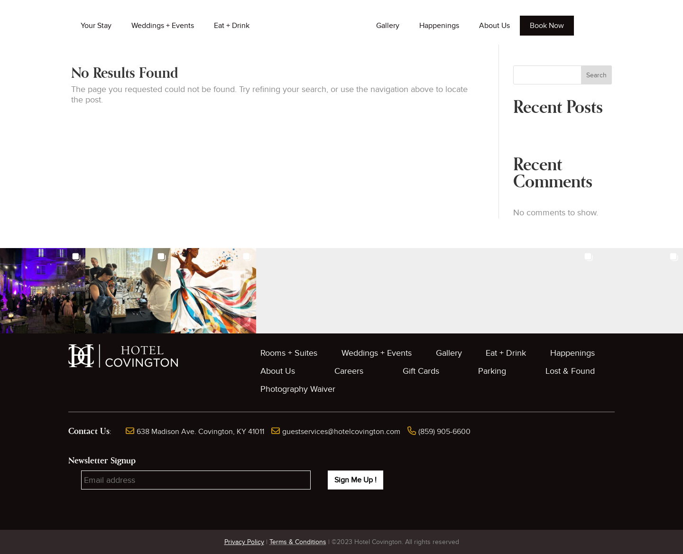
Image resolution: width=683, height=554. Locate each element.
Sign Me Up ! (355, 480)
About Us (494, 25)
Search (596, 75)
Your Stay (96, 25)
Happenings (439, 25)
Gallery (387, 25)
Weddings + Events (162, 25)
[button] (42, 290)
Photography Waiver (297, 389)
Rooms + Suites (288, 353)
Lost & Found (570, 371)
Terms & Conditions (297, 542)
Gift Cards (421, 371)
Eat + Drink (231, 25)
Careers (348, 371)
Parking (492, 371)
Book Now (547, 25)
